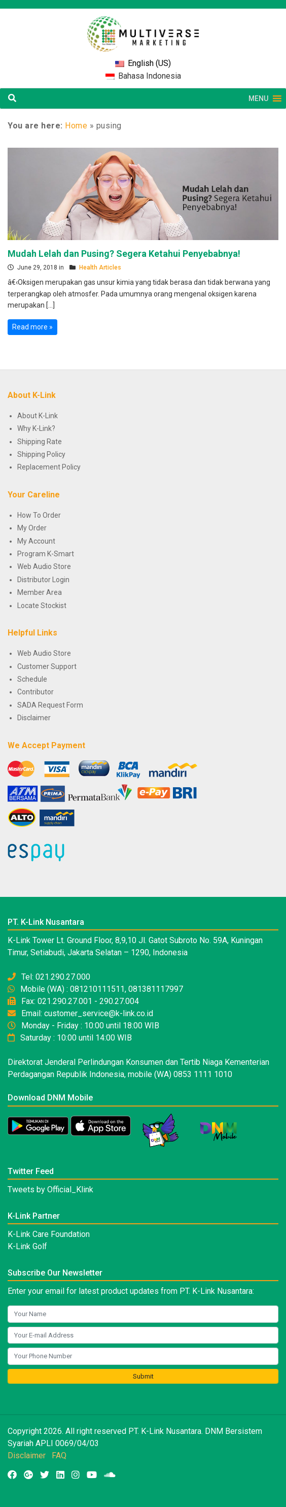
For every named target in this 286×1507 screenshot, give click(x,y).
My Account (36, 541)
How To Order (39, 515)
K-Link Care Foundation (49, 1234)
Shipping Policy (41, 454)
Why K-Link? (36, 428)
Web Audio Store (44, 566)
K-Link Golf (27, 1246)
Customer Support (47, 666)
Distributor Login (43, 580)
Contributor (35, 692)
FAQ (59, 1455)
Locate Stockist (41, 605)
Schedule (32, 679)
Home (76, 125)
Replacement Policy (49, 467)
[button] (258, 98)
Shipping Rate (39, 442)
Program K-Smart (45, 554)
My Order (32, 528)
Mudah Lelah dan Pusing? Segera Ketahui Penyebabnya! (124, 253)
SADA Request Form (50, 705)
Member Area (39, 592)
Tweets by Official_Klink (50, 1189)
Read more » (32, 327)
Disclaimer (34, 718)
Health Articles (100, 267)
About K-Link (37, 416)
